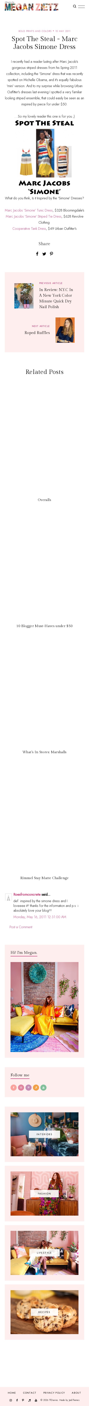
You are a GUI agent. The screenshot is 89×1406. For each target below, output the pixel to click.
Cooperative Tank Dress (29, 228)
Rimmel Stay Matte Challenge (44, 878)
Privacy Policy (54, 1393)
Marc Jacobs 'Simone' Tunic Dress (29, 210)
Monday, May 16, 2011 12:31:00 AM (39, 917)
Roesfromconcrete (27, 894)
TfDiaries (53, 1400)
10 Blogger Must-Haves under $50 (44, 626)
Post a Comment (21, 927)
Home (12, 1393)
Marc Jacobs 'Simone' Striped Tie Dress (33, 216)
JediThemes (74, 1400)
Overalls (44, 500)
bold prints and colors (35, 31)
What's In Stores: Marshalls (44, 752)
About (76, 1393)
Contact (30, 1393)
